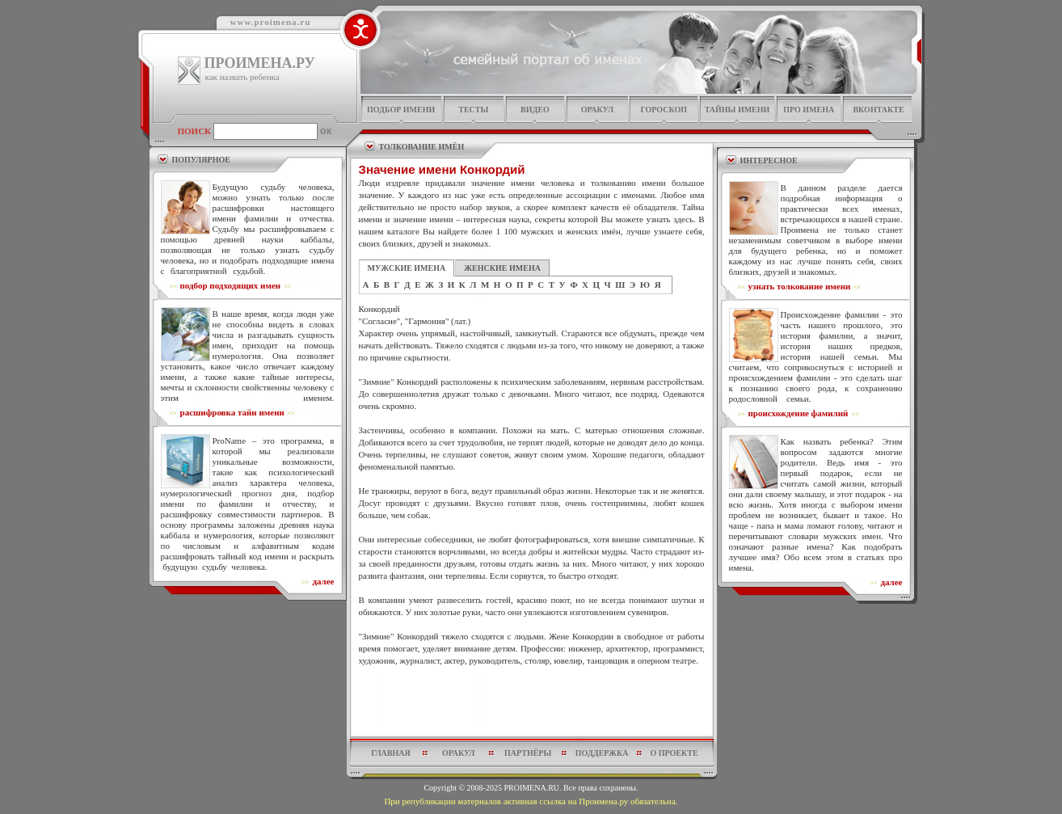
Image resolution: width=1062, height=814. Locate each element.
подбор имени (401, 109)
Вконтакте (878, 109)
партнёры (527, 753)
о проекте (673, 753)
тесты (473, 109)
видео (535, 109)
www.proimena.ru (270, 22)
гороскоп (663, 109)
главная (390, 753)
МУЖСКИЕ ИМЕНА (407, 268)
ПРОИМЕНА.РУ (259, 63)
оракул (597, 109)
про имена (808, 109)
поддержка (602, 753)
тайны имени (737, 109)
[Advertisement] (532, 705)
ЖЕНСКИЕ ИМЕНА (502, 268)
